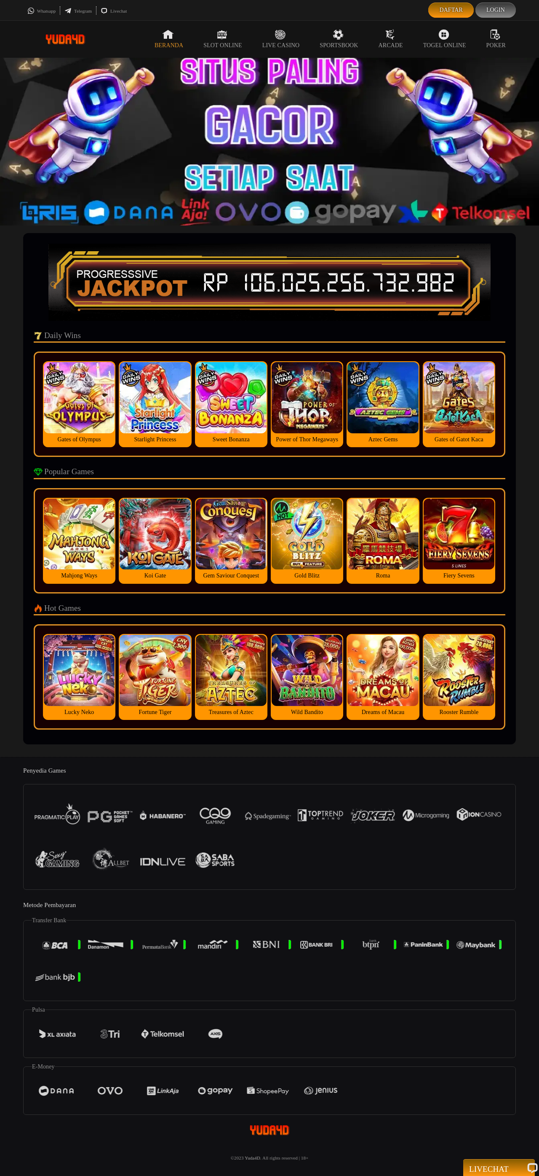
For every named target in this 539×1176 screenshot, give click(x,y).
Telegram (78, 10)
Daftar (451, 10)
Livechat (114, 10)
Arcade (391, 38)
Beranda (169, 38)
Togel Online (444, 38)
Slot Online (222, 38)
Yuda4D (252, 1157)
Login (495, 10)
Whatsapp (41, 10)
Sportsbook (339, 38)
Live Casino (281, 38)
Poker (496, 38)
